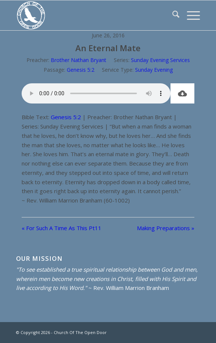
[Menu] (189, 15)
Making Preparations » (165, 228)
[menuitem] (172, 15)
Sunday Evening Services (160, 60)
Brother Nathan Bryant (78, 60)
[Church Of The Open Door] (89, 15)
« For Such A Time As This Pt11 (61, 228)
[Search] (172, 15)
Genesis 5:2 (80, 69)
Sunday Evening (154, 69)
